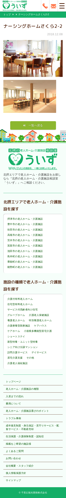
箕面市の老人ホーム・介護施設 (25, 245)
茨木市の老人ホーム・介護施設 (25, 240)
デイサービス (39, 352)
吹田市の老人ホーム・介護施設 (25, 229)
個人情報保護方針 (16, 473)
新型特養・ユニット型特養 (22, 341)
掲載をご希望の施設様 (18, 443)
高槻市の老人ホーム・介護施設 (25, 234)
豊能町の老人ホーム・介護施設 (25, 261)
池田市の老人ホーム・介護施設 (25, 251)
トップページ (13, 381)
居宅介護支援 (15, 357)
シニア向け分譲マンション (22, 347)
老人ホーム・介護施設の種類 (22, 388)
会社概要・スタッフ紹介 (20, 465)
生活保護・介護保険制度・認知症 (25, 436)
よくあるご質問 (15, 451)
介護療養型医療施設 (18, 325)
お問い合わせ (13, 458)
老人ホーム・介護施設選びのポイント (27, 410)
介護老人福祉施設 (17, 363)
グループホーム (16, 315)
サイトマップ (13, 480)
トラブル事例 (13, 418)
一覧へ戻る (36, 125)
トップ (7, 14)
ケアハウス (40, 325)
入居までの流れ (15, 396)
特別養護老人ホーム (40, 320)
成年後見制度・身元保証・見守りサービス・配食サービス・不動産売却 (32, 427)
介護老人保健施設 (39, 315)
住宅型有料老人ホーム (20, 304)
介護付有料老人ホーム (20, 298)
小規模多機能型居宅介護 (38, 331)
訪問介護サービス (17, 352)
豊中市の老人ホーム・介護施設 (25, 224)
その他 (30, 357)
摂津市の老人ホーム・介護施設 (25, 218)
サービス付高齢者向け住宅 (22, 309)
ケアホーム (13, 331)
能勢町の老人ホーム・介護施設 (25, 267)
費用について (13, 403)
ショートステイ (16, 336)
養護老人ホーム (16, 320)
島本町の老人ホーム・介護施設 (25, 256)
